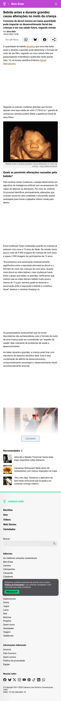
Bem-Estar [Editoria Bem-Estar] (8, 562)
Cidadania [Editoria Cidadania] (8, 576)
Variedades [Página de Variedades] (9, 529)
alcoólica (30, 46)
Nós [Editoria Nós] (5, 613)
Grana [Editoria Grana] (6, 602)
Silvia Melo (11, 32)
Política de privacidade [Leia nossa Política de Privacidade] (14, 660)
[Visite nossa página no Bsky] (9, 680)
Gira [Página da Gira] (5, 514)
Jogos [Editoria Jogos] (6, 606)
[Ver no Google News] (11, 39)
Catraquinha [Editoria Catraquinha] (9, 569)
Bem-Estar (17, 3)
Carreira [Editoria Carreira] (7, 565)
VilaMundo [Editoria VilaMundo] (8, 635)
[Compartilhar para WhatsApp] (26, 39)
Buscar (6, 539)
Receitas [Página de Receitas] (8, 510)
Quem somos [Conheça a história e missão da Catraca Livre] (9, 657)
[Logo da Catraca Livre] (4, 3)
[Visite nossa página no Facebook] (4, 680)
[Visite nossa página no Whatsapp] (43, 680)
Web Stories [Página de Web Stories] (9, 524)
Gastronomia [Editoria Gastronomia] (9, 599)
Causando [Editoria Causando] (8, 573)
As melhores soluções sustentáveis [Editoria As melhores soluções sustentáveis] (20, 558)
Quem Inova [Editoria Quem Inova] (9, 624)
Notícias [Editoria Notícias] (7, 617)
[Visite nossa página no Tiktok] (33, 680)
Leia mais (30, 438)
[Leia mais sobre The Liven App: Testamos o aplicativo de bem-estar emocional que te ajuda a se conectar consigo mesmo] (30, 480)
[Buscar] (54, 543)
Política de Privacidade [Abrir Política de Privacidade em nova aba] (14, 585)
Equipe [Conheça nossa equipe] (6, 664)
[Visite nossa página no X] (14, 680)
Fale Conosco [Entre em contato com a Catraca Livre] (9, 653)
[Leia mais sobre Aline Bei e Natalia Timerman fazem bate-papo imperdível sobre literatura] (30, 458)
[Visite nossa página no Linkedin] (38, 680)
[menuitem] (30, 511)
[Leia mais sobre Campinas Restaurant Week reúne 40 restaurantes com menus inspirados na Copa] (30, 469)
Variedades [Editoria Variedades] (8, 628)
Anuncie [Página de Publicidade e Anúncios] (7, 649)
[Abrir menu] (56, 4)
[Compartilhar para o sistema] (54, 39)
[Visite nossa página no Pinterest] (29, 680)
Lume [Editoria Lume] (6, 610)
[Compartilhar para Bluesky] (35, 39)
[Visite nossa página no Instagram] (19, 680)
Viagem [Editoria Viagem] (6, 632)
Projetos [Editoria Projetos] (7, 621)
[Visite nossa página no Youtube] (24, 680)
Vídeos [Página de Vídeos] (7, 519)
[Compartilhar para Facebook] (45, 39)
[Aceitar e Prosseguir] (12, 592)
